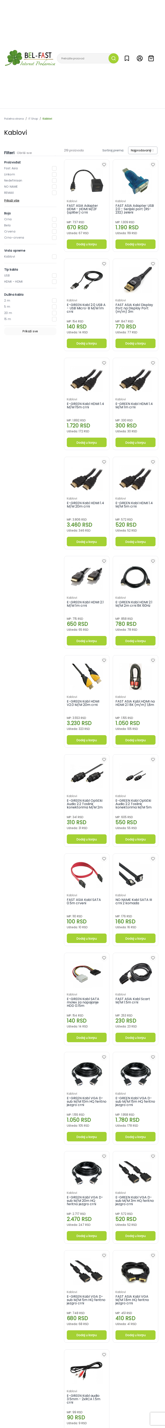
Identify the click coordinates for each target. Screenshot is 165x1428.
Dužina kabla (13, 295)
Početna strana (14, 118)
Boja (7, 213)
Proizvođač (12, 162)
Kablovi (47, 118)
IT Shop (33, 118)
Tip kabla (11, 269)
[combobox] (142, 150)
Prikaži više (11, 200)
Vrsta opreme (14, 250)
